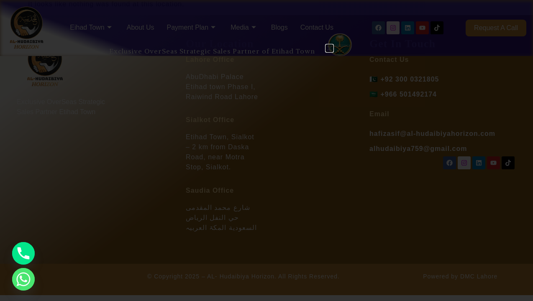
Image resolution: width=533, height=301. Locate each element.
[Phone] (23, 253)
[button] (329, 48)
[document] (266, 150)
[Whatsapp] (23, 279)
